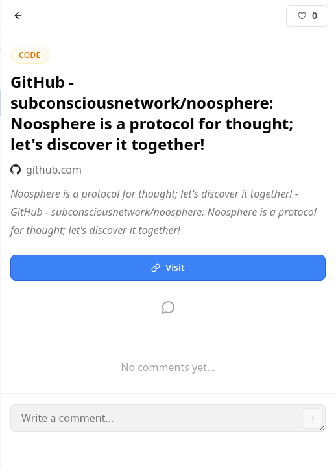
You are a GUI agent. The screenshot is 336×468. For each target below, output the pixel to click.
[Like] (307, 16)
